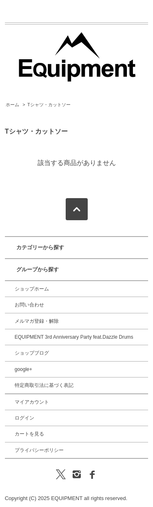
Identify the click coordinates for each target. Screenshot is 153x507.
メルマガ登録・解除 (37, 321)
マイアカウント (32, 402)
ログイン (24, 418)
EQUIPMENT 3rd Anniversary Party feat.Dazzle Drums (74, 337)
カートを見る (29, 434)
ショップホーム (32, 289)
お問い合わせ (29, 305)
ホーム (12, 104)
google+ (23, 369)
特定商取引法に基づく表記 (44, 385)
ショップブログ (32, 353)
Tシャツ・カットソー (49, 104)
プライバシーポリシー (39, 450)
